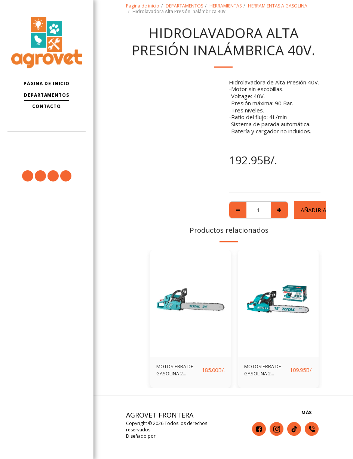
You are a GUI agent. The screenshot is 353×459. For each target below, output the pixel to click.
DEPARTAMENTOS (184, 6)
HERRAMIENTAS (225, 6)
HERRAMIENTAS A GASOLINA (277, 6)
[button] (47, 142)
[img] (190, 303)
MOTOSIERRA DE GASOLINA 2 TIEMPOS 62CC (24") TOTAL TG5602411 (176, 371)
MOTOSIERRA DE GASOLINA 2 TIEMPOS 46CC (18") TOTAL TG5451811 (264, 371)
